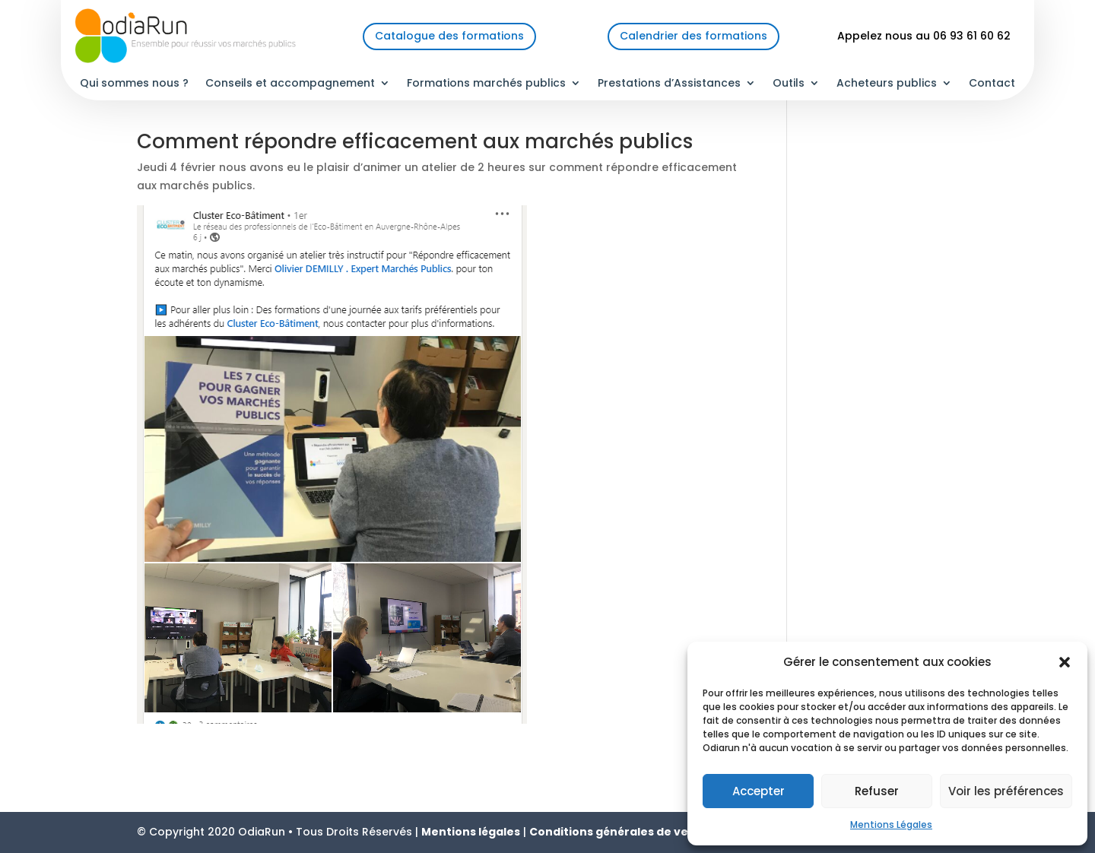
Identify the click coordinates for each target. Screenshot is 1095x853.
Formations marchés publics (486, 84)
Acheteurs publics (886, 84)
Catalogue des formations (449, 35)
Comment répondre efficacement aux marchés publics (415, 141)
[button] (1064, 662)
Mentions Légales (891, 824)
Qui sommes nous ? (134, 84)
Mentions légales (470, 831)
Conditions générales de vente (619, 831)
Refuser (877, 791)
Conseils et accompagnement (290, 84)
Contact (992, 84)
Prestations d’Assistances (669, 84)
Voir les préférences (1006, 791)
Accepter (758, 791)
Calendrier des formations (693, 35)
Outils (789, 84)
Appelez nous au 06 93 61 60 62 (924, 35)
